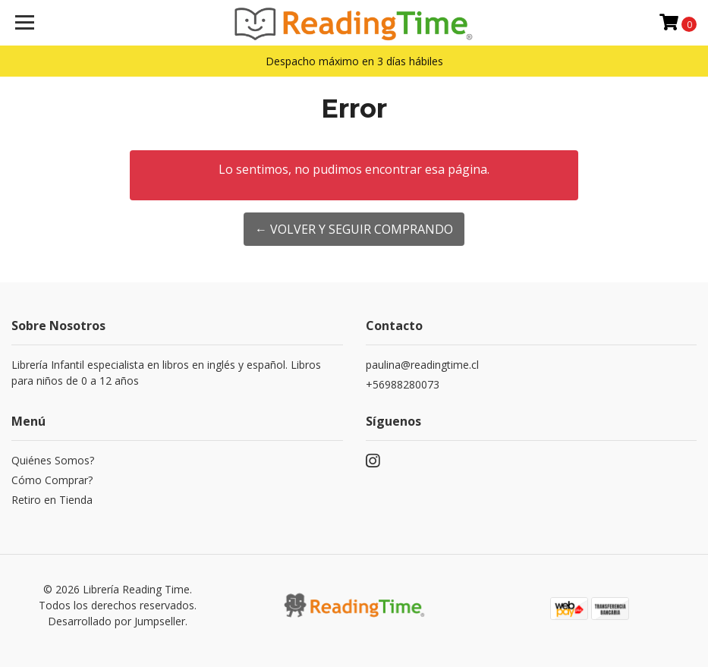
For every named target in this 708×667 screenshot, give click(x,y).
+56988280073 (402, 384)
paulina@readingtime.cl (422, 364)
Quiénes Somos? (52, 460)
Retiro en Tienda (52, 499)
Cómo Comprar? (52, 480)
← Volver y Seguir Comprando (354, 229)
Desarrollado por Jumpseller (116, 621)
